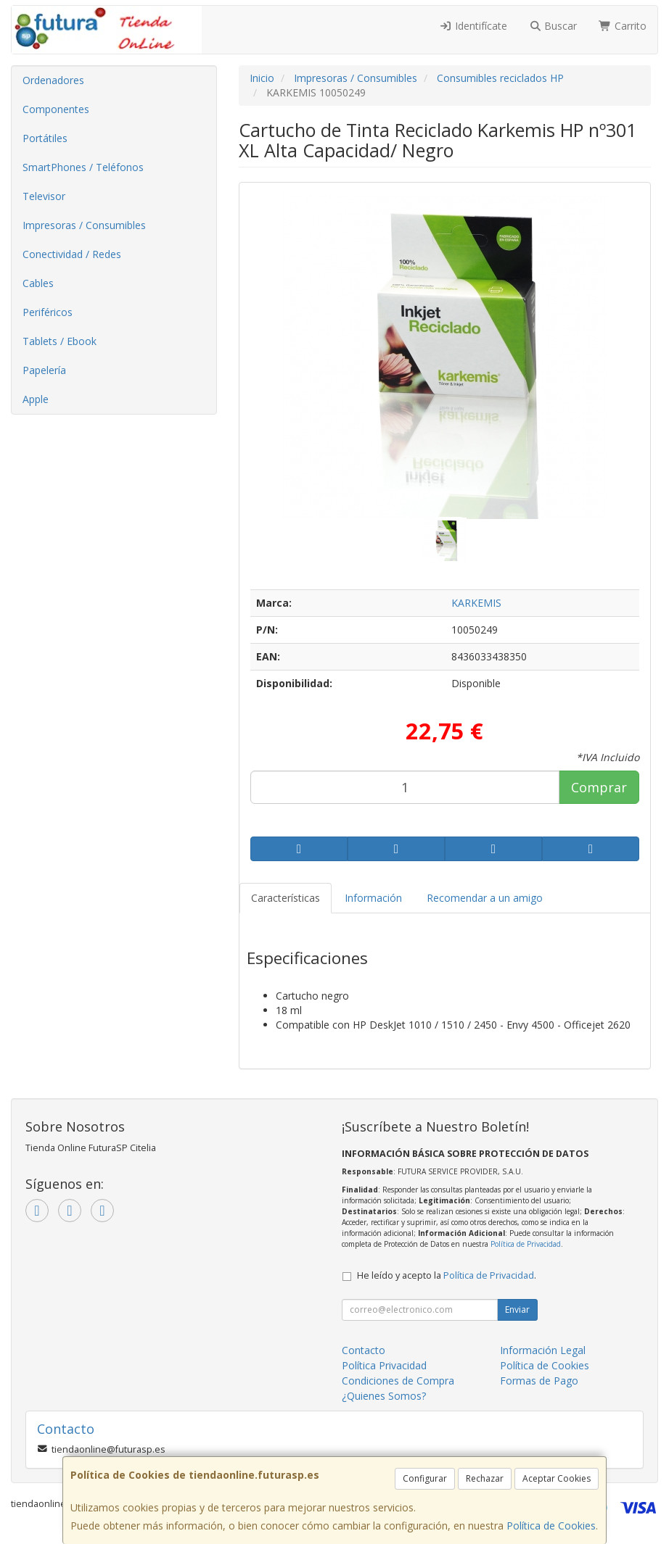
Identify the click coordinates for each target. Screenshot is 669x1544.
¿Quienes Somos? (384, 1396)
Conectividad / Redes (71, 254)
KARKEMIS (476, 603)
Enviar (517, 1309)
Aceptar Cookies (556, 1478)
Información (373, 898)
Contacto (363, 1350)
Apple (35, 399)
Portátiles (44, 138)
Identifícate (473, 26)
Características (285, 898)
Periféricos (47, 312)
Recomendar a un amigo (485, 898)
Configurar (425, 1478)
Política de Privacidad (526, 1244)
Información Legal (543, 1350)
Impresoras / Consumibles (84, 225)
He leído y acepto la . (446, 1275)
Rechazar (485, 1478)
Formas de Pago (539, 1380)
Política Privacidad (384, 1365)
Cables (38, 283)
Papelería (44, 370)
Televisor (43, 196)
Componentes (55, 109)
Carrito (623, 26)
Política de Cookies (551, 1525)
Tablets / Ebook (59, 341)
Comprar (599, 787)
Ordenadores (53, 80)
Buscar (553, 26)
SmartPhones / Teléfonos (83, 167)
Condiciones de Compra (398, 1380)
